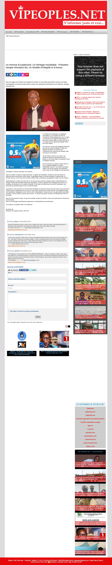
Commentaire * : (13, 292)
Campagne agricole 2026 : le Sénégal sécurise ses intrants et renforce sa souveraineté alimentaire (90, 287)
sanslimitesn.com (90, 436)
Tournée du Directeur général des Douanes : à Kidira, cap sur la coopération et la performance (90, 272)
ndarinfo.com (90, 432)
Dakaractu (90, 408)
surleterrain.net (90, 439)
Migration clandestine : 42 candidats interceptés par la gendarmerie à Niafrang (88, 316)
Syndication (53, 562)
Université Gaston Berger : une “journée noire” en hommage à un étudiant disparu (88, 302)
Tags (70, 562)
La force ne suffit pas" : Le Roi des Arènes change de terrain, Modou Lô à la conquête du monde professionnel (90, 243)
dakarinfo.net (90, 415)
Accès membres (35, 562)
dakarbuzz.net (90, 412)
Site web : (11, 285)
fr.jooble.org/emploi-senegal (90, 422)
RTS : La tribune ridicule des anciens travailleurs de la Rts (54, 352)
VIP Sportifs (19, 32)
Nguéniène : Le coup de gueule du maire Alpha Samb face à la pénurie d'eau (88, 258)
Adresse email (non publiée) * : (17, 279)
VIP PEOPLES (87, 32)
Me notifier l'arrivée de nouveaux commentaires (24, 311)
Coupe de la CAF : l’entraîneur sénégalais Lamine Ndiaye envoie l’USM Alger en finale (89, 331)
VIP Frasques (62, 32)
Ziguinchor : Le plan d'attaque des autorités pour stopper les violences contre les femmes (90, 215)
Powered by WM (76, 562)
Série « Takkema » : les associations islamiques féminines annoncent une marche (89, 118)
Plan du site (44, 562)
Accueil (9, 32)
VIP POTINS (74, 32)
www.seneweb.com (90, 443)
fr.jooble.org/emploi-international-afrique (90, 419)
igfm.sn (90, 425)
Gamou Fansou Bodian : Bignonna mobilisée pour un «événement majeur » (88, 113)
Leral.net (90, 429)
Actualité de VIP (32, 32)
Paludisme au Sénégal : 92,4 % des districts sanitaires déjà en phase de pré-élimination (90, 103)
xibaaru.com (90, 446)
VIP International (12, 36)
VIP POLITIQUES (48, 32)
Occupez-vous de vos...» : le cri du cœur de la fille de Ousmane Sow (90, 108)
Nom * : (10, 272)
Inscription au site (62, 562)
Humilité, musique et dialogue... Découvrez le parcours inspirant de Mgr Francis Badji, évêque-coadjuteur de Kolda (90, 228)
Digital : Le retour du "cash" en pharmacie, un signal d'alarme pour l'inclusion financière (22, 353)
